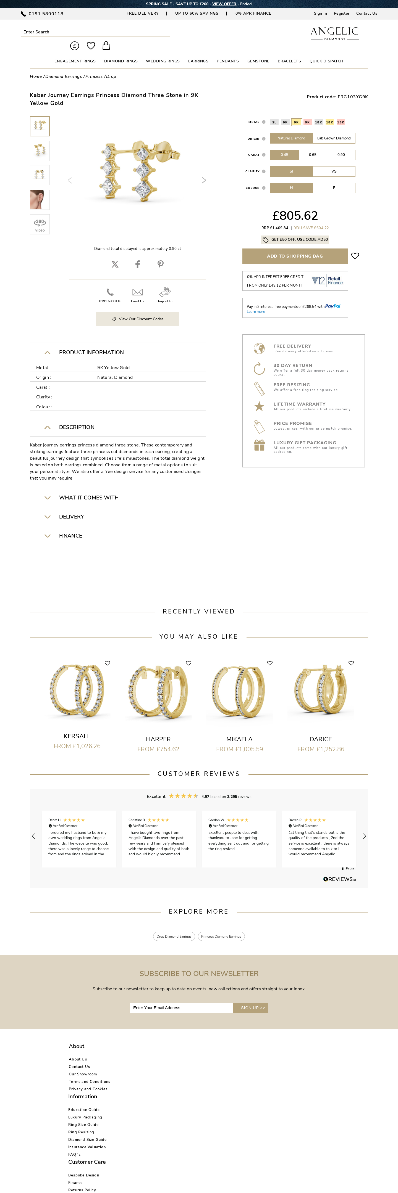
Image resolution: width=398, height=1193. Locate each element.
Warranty (192, 1088)
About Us (78, 1051)
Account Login (253, 1051)
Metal (254, 112)
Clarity (252, 162)
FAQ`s (133, 1095)
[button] (33, 826)
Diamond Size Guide (146, 1080)
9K (285, 113)
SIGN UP (253, 999)
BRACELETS (289, 51)
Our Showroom (83, 1066)
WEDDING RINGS (163, 51)
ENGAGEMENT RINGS (75, 51)
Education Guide (142, 1051)
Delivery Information (202, 1073)
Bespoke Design (198, 1051)
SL (274, 113)
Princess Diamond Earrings (225, 927)
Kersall (77, 727)
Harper (158, 730)
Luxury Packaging (144, 1058)
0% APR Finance (253, 13)
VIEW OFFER (224, 4)
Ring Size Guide (142, 1066)
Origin (254, 129)
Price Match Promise (202, 1080)
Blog (244, 1058)
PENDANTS (228, 51)
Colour (253, 178)
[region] (199, 827)
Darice (321, 730)
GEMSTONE (258, 51)
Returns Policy (197, 1066)
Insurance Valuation (145, 1088)
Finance (190, 1058)
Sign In (320, 13)
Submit (75, 32)
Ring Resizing (140, 1073)
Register (342, 13)
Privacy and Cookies (88, 1080)
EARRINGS (198, 51)
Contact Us (366, 13)
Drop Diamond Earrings (170, 927)
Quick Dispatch (327, 51)
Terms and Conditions (89, 1073)
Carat (254, 145)
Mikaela (239, 730)
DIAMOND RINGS (121, 51)
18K (319, 113)
